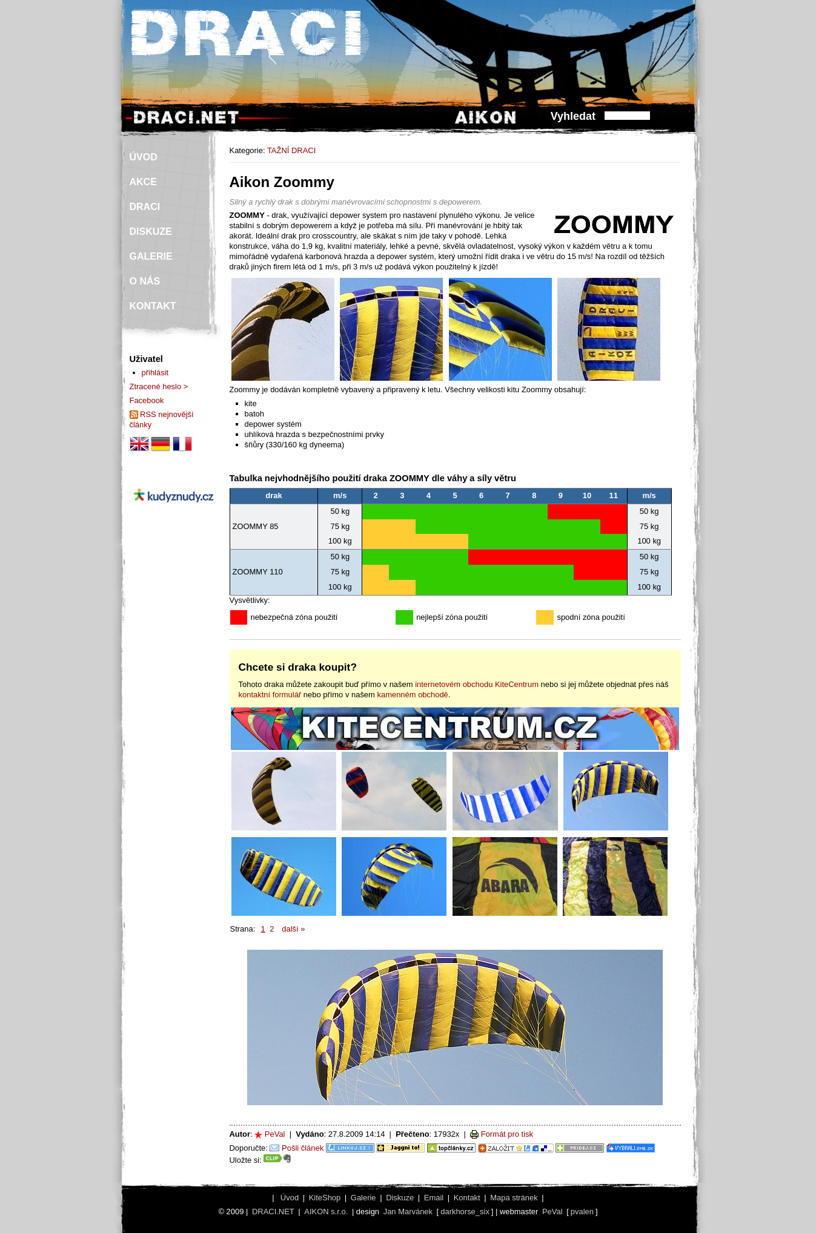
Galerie (363, 1197)
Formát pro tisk (507, 1134)
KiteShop (325, 1197)
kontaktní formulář (270, 694)
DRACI (145, 207)
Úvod (289, 1197)
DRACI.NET (273, 1211)
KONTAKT (153, 306)
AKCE (143, 182)
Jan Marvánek (408, 1211)
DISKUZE (151, 231)
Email (433, 1197)
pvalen (582, 1211)
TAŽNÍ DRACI (291, 150)
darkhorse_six (464, 1211)
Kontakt (467, 1197)
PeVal (275, 1134)
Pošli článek (302, 1147)
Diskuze (400, 1197)
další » (293, 928)
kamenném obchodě (412, 694)
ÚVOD (144, 157)
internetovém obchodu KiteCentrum (477, 684)
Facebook (147, 400)
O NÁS (145, 281)
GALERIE (151, 256)
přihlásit (155, 372)
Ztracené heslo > (159, 386)
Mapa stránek (513, 1197)
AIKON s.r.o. (326, 1211)
